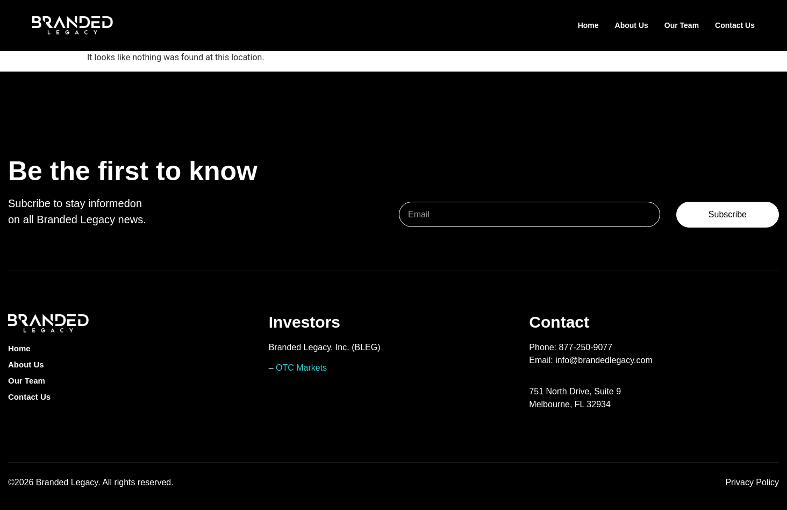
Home (588, 25)
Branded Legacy (67, 482)
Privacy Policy (752, 482)
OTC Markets (301, 367)
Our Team (681, 25)
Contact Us (735, 25)
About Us (631, 25)
